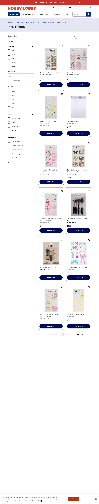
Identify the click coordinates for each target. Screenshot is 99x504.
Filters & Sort (12, 36)
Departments (28, 14)
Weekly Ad (14, 14)
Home (10, 22)
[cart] (90, 7)
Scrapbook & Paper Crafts (25, 22)
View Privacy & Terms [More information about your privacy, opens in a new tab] (35, 501)
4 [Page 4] (73, 334)
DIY (67, 14)
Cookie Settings (73, 499)
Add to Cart (51, 85)
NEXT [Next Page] (79, 334)
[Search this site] (88, 14)
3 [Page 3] (70, 334)
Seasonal (57, 14)
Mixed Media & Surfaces (45, 22)
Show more (11, 71)
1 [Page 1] (62, 334)
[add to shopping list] (62, 45)
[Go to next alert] (79, 2)
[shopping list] (87, 7)
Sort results (74, 36)
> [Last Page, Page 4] (82, 334)
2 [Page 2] (66, 334)
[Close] (96, 499)
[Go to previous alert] (18, 2)
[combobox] (79, 14)
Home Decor (43, 14)
